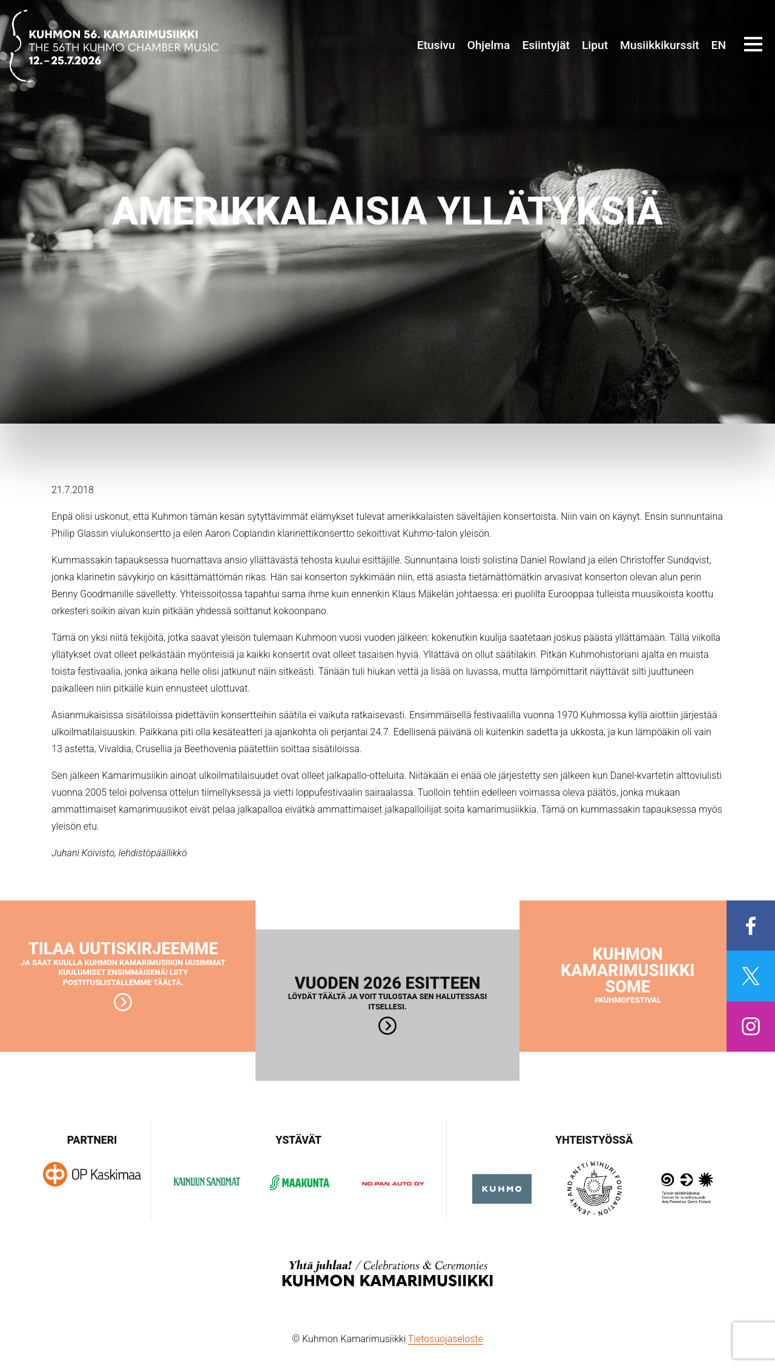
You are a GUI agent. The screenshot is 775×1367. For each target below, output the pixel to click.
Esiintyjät (546, 45)
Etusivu (436, 45)
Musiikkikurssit (659, 45)
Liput (595, 45)
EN (718, 45)
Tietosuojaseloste (445, 1339)
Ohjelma (488, 45)
